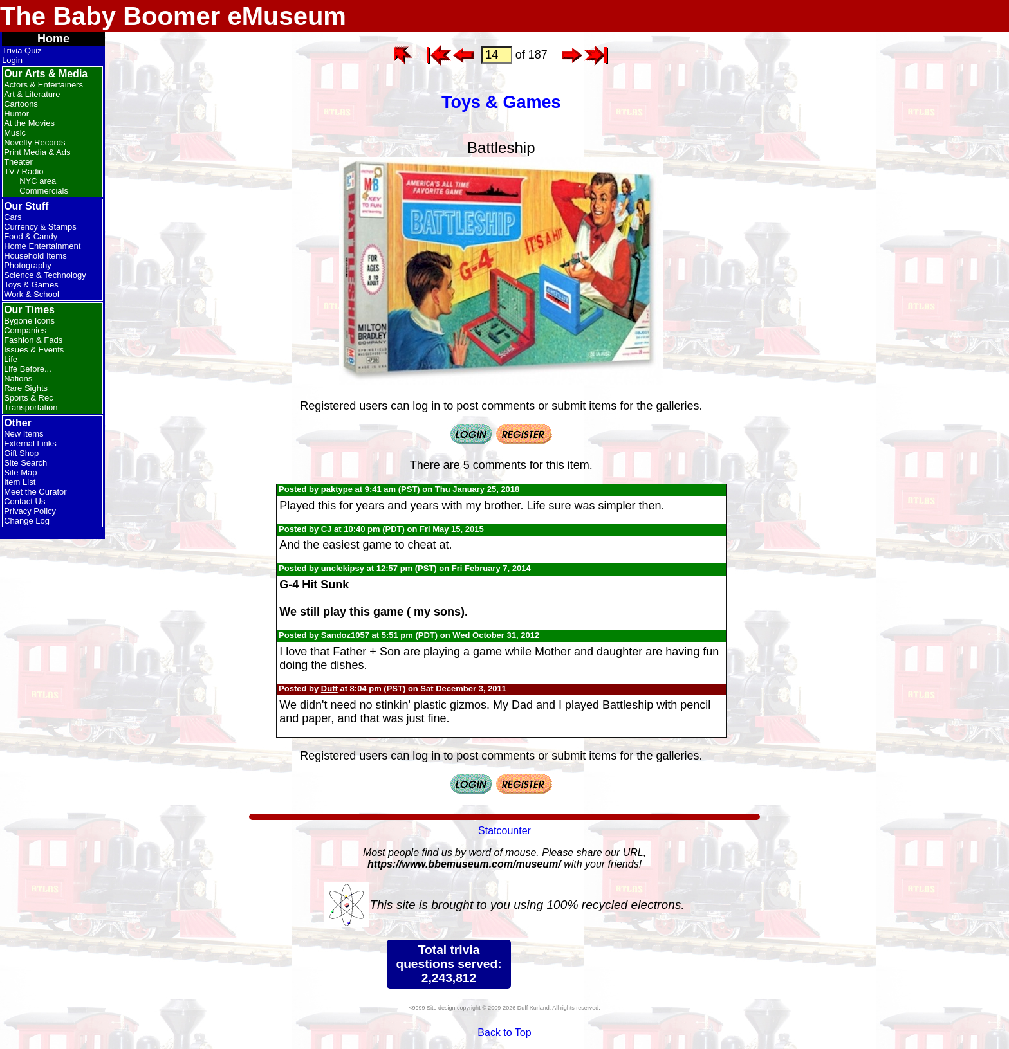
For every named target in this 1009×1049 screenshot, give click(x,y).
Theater (18, 162)
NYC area (37, 181)
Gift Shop (21, 453)
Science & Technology (45, 275)
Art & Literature (32, 94)
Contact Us (24, 501)
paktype (337, 489)
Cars (12, 217)
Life (10, 359)
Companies (25, 330)
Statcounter (504, 830)
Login (12, 60)
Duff (329, 688)
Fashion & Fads (33, 340)
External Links (30, 443)
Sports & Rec (28, 398)
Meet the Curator (35, 492)
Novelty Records (34, 142)
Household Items (35, 255)
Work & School (31, 294)
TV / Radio (23, 171)
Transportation (30, 407)
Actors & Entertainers (43, 84)
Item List (19, 482)
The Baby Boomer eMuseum (173, 16)
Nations (18, 378)
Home (53, 38)
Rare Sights (26, 388)
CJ (326, 529)
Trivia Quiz (22, 50)
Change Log (27, 520)
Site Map (20, 472)
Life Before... (27, 369)
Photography (27, 265)
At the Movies (29, 123)
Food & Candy (30, 236)
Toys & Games (31, 284)
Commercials (43, 191)
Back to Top (504, 1032)
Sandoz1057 (345, 635)
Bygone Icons (29, 320)
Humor (16, 113)
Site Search (25, 463)
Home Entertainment (42, 246)
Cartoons (21, 104)
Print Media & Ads (37, 152)
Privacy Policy (30, 511)
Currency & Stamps (40, 227)
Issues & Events (34, 349)
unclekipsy (342, 568)
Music (15, 133)
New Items (23, 434)
